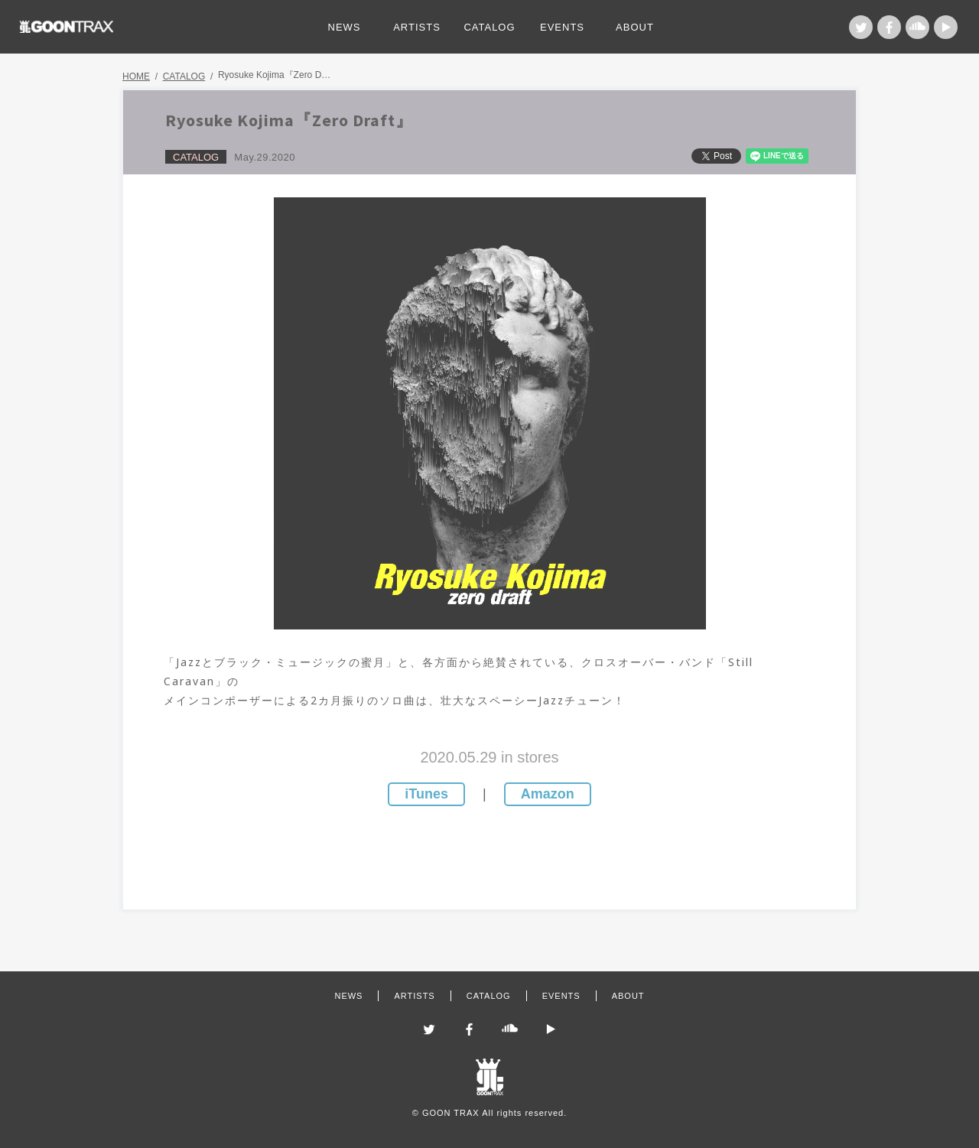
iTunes (426, 794)
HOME (136, 76)
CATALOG (489, 27)
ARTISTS (417, 27)
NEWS (344, 27)
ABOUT (635, 27)
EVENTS (562, 27)
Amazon (547, 794)
